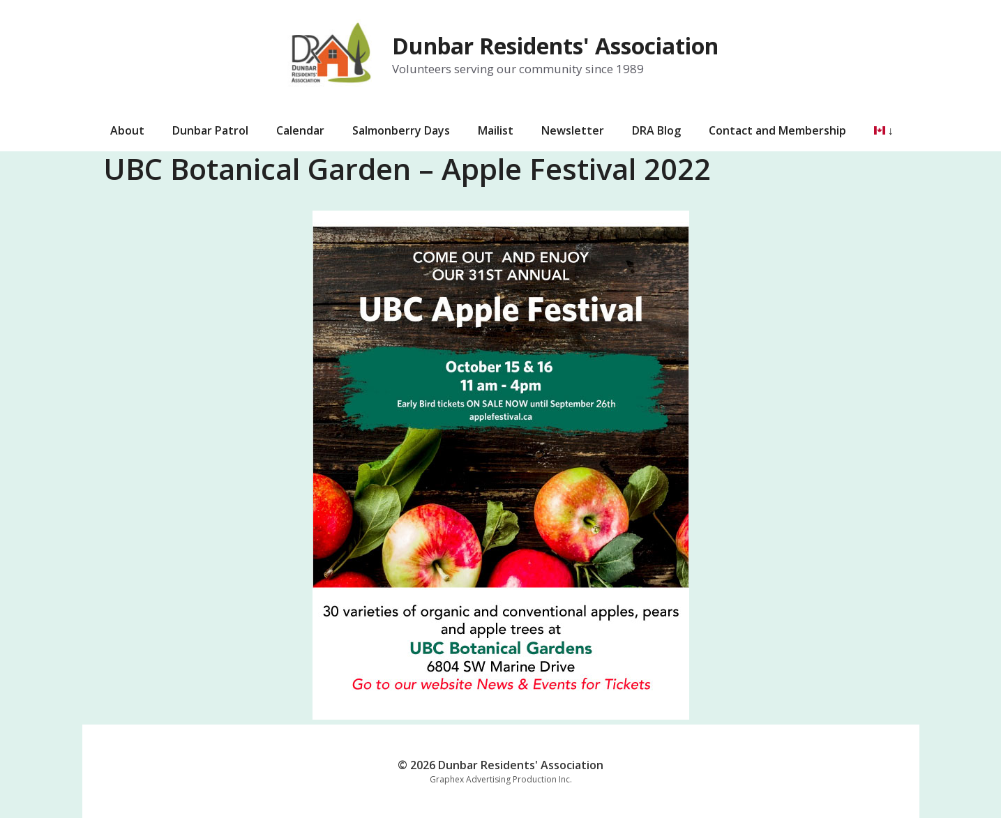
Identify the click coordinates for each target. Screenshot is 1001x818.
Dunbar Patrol (210, 130)
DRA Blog (656, 130)
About (127, 130)
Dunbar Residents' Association (555, 46)
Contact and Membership (777, 130)
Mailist (495, 130)
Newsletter (572, 130)
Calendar (300, 130)
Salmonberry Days (401, 130)
